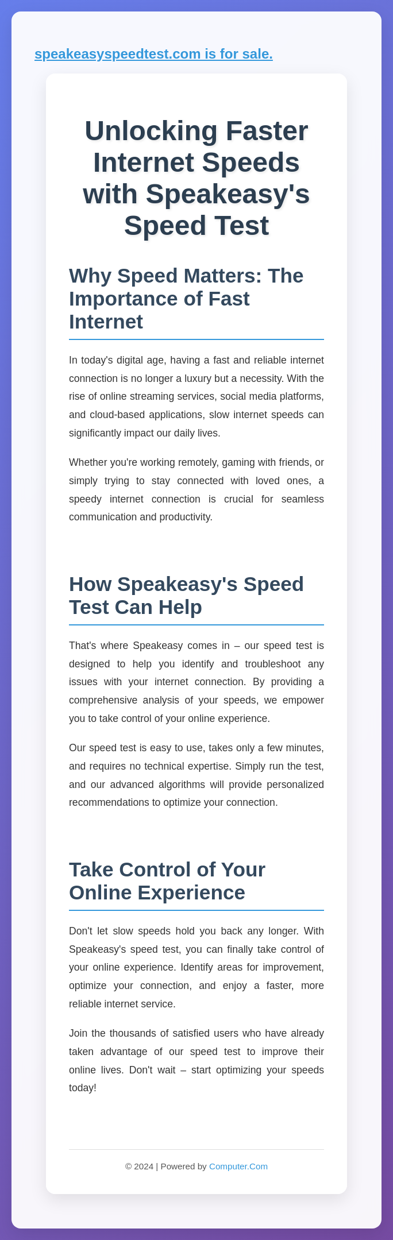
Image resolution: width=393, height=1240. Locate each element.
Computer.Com (238, 1166)
